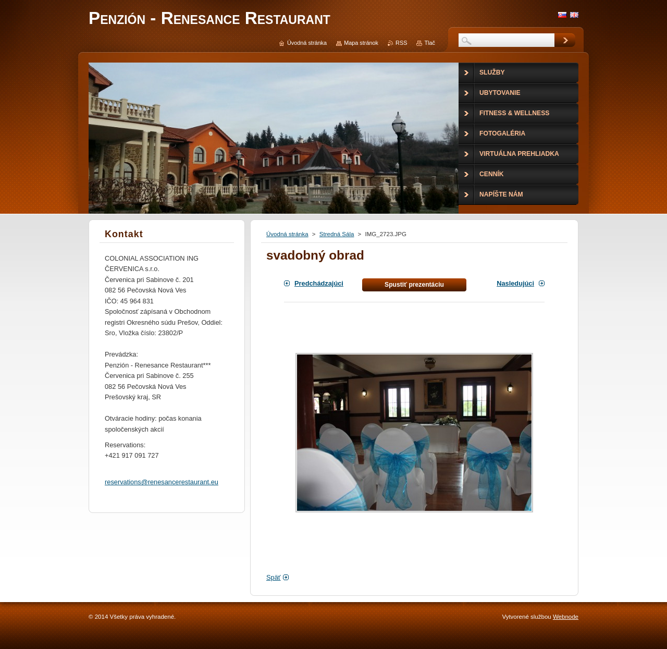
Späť (273, 577)
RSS (401, 43)
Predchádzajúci (318, 283)
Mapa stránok (361, 43)
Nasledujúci (515, 283)
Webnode (565, 617)
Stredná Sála (336, 234)
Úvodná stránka (287, 234)
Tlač (429, 43)
